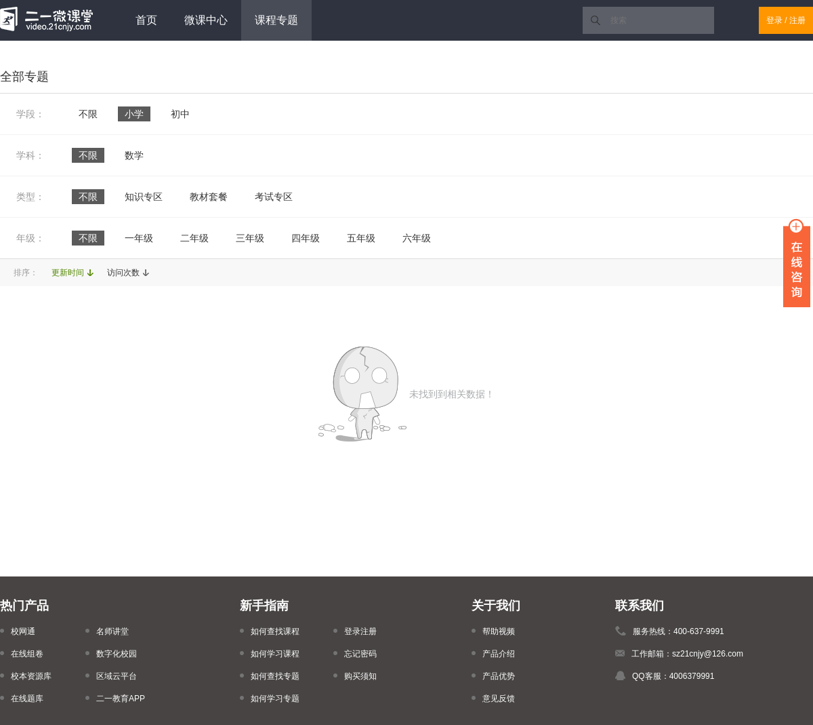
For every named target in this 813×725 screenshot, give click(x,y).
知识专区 (144, 196)
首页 (146, 20)
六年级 (416, 238)
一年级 (139, 238)
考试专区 (274, 196)
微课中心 (206, 20)
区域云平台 (116, 676)
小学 (134, 114)
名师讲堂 (112, 631)
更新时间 (67, 272)
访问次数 (123, 272)
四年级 (305, 238)
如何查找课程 (275, 631)
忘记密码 (360, 654)
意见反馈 (498, 698)
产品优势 (498, 676)
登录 (774, 20)
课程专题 (276, 20)
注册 (797, 20)
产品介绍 (498, 654)
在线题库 (27, 698)
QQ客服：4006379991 (673, 676)
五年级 (361, 238)
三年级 (250, 238)
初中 (180, 114)
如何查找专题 (275, 676)
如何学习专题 (275, 698)
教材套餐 (209, 196)
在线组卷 (27, 654)
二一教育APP (120, 698)
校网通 (23, 631)
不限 (88, 114)
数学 (134, 155)
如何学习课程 (275, 654)
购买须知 (360, 676)
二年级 (194, 238)
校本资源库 (31, 676)
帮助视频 (498, 631)
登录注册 (360, 631)
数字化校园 (116, 654)
